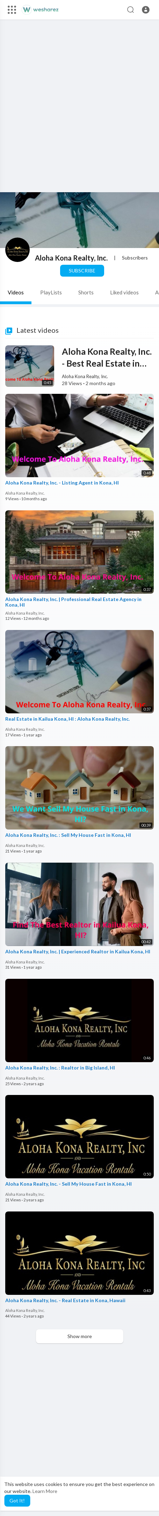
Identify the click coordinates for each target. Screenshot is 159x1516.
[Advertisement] (79, 112)
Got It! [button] (17, 1500)
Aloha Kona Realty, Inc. (71, 258)
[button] (146, 10)
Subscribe (82, 270)
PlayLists (51, 292)
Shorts (86, 292)
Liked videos (124, 292)
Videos (16, 292)
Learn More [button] (44, 1491)
